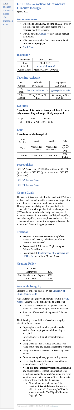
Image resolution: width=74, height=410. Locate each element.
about (5, 24)
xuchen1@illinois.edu (45, 66)
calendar (7, 7)
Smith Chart (28, 47)
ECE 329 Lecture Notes (28, 180)
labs (5, 17)
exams (6, 14)
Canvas (42, 33)
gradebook (8, 21)
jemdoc (55, 406)
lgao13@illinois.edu (60, 90)
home (5, 3)
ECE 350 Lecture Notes (28, 185)
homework (8, 10)
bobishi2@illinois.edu (38, 90)
